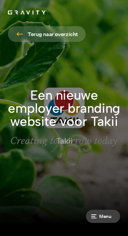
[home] (27, 12)
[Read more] (47, 34)
